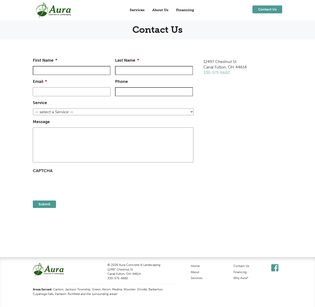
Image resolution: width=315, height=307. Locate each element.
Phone (121, 81)
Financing (185, 10)
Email (40, 81)
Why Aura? (240, 278)
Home (195, 266)
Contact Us (241, 266)
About (195, 272)
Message (41, 121)
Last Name (127, 60)
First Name (45, 60)
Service (40, 102)
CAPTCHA (42, 170)
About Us (160, 10)
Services (137, 10)
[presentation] (66, 185)
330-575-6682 (216, 72)
